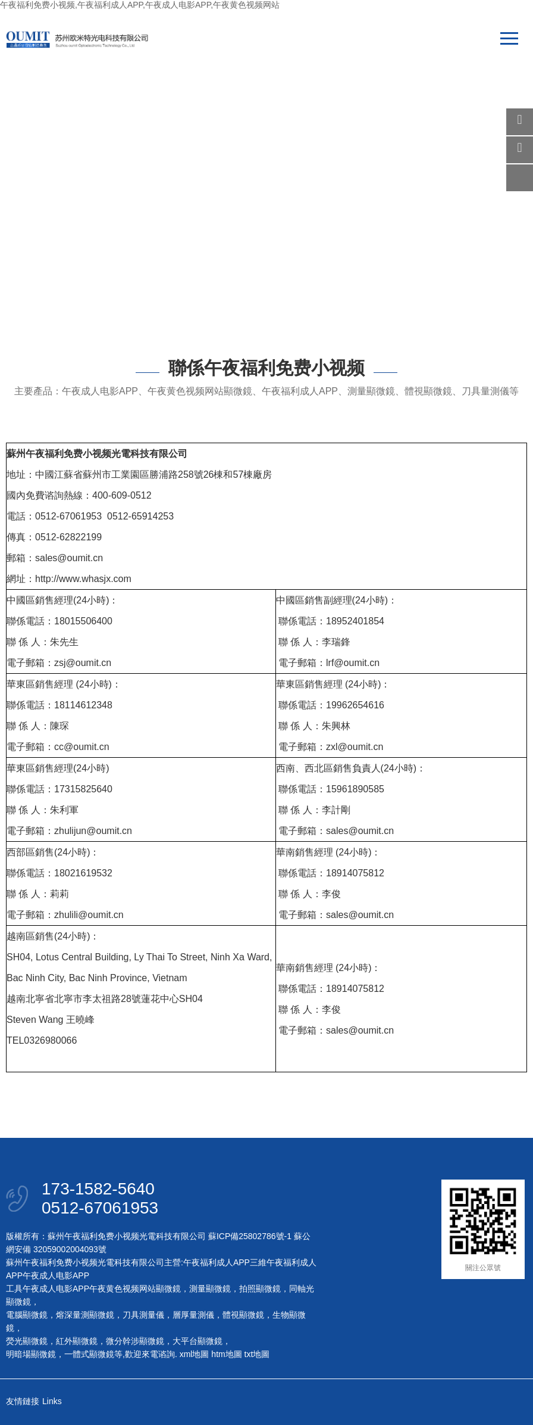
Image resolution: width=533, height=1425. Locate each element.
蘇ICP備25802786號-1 (249, 1236)
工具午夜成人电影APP (47, 1288)
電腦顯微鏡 (27, 1315)
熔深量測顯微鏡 (85, 1315)
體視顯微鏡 (243, 1315)
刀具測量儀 (143, 1315)
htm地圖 (226, 1354)
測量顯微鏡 (210, 1288)
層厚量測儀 (193, 1315)
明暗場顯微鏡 (31, 1354)
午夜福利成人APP (216, 1262)
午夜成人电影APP (56, 1275)
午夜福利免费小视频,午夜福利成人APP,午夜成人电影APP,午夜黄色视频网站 (140, 5)
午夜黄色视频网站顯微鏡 (135, 1288)
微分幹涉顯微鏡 (135, 1341)
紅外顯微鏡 (77, 1341)
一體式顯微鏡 (89, 1354)
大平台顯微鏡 (197, 1341)
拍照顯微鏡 (260, 1288)
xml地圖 (194, 1354)
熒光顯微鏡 (27, 1341)
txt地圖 (257, 1354)
